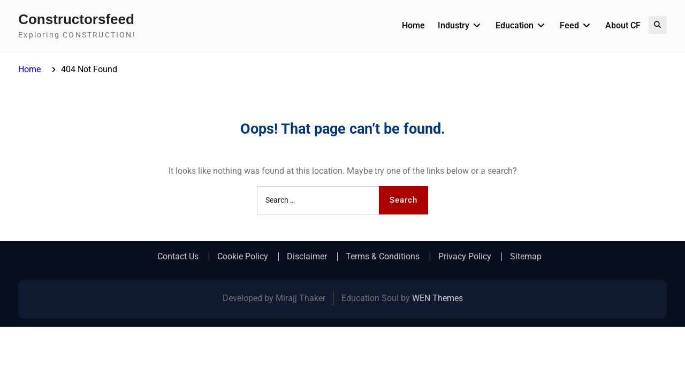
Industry (453, 25)
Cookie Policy (242, 256)
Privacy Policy (464, 256)
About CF (623, 25)
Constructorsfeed (76, 19)
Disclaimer (307, 256)
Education (515, 25)
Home (413, 25)
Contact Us (178, 256)
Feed (569, 25)
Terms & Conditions (383, 256)
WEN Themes (437, 298)
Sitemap (526, 256)
